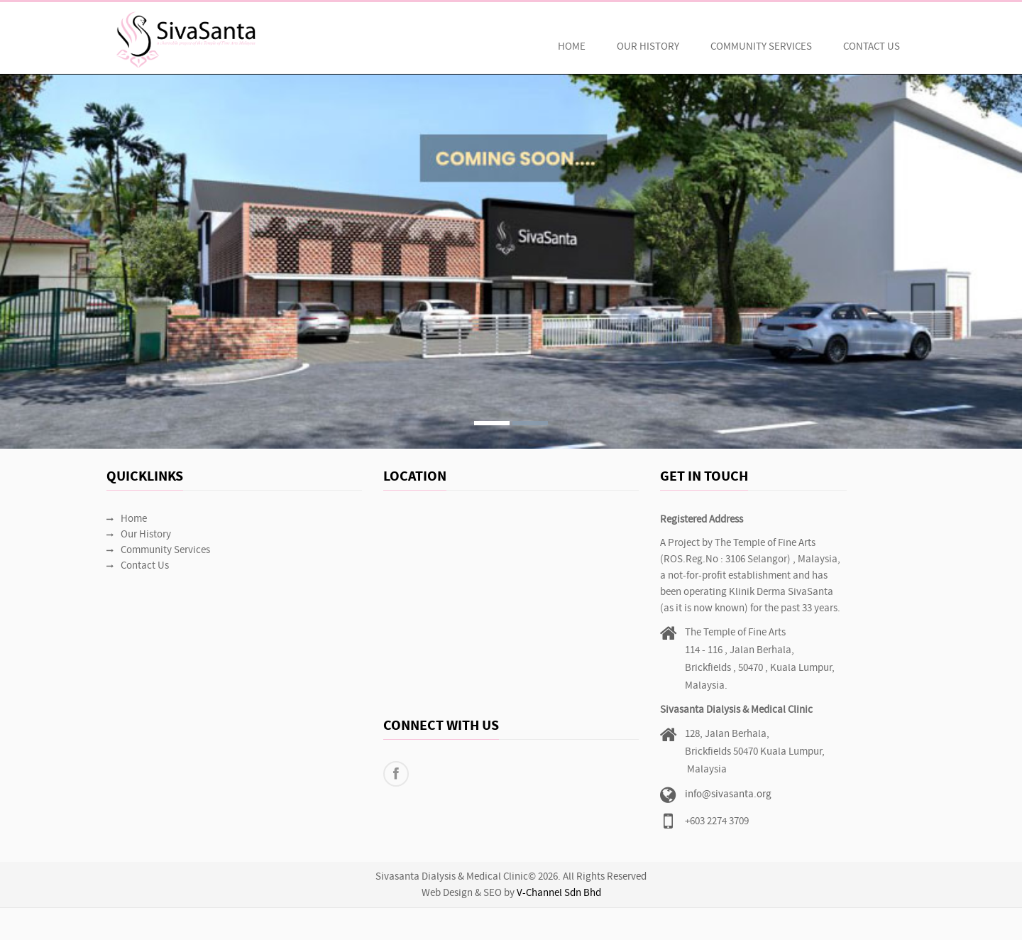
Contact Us (871, 47)
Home (572, 47)
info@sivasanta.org (728, 794)
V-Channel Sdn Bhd (559, 893)
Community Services (761, 47)
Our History (648, 47)
